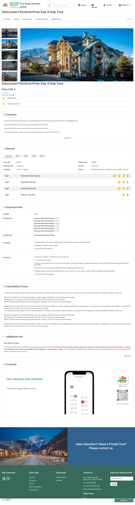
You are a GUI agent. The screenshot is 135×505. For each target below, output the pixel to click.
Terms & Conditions (35, 487)
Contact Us (32, 480)
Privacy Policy (33, 490)
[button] (28, 54)
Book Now (123, 500)
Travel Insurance (61, 477)
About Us (32, 477)
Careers (31, 483)
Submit (114, 484)
